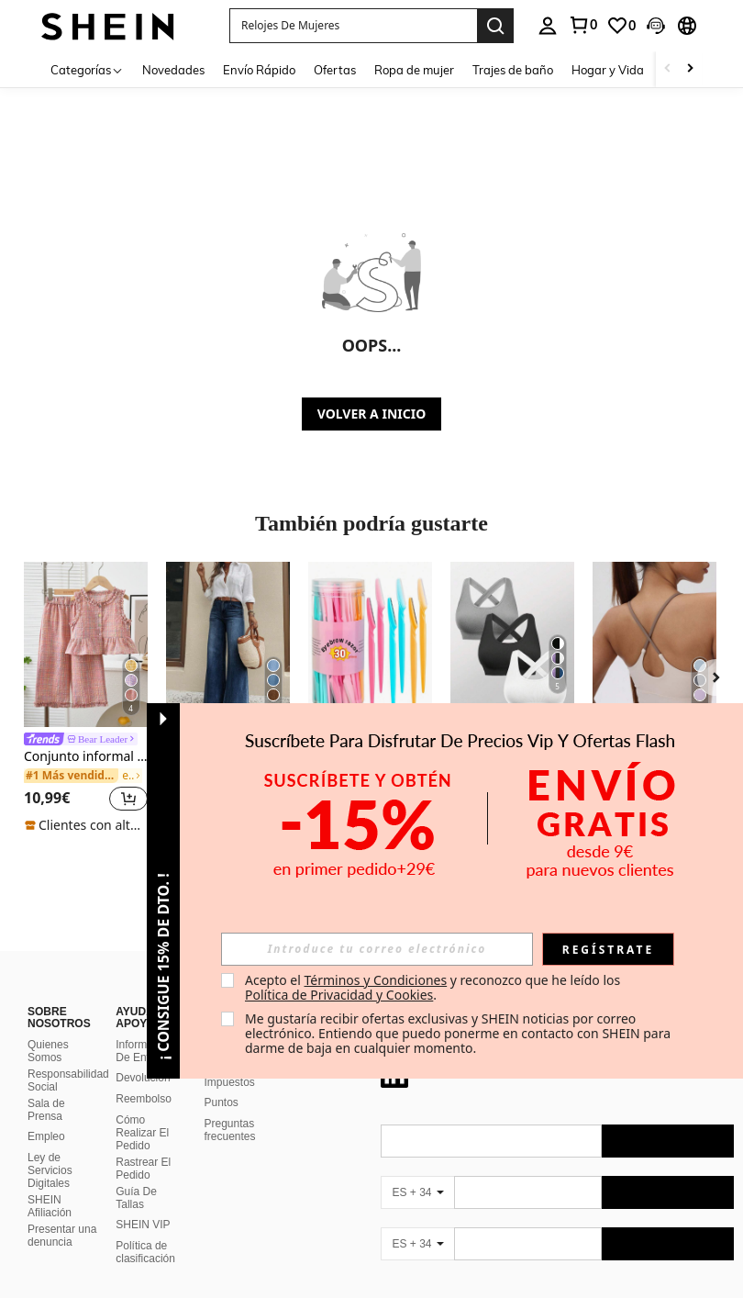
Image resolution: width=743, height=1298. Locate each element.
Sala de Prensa (46, 1088)
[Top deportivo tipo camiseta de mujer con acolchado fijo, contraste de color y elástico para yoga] (654, 644)
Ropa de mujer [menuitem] (414, 69)
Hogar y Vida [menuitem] (607, 69)
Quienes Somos (48, 1029)
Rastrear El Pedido (143, 1146)
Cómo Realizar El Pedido (142, 1110)
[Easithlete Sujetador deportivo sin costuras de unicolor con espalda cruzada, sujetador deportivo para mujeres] (512, 644)
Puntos (221, 1080)
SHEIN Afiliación (50, 1184)
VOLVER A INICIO (371, 413)
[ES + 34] (417, 1170)
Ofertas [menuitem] (335, 69)
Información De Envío (144, 1029)
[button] (353, 25)
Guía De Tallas (136, 1176)
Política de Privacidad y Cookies (339, 994)
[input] (377, 949)
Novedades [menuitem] (173, 69)
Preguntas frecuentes (230, 1108)
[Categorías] (87, 69)
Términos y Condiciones (375, 980)
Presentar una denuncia (62, 1213)
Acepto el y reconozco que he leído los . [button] (434, 987)
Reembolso (144, 1076)
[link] (621, 26)
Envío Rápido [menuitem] (259, 69)
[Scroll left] (667, 69)
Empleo (46, 1114)
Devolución (143, 1055)
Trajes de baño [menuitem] (512, 69)
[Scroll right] (689, 69)
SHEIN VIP (143, 1202)
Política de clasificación (145, 1230)
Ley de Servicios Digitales (50, 1148)
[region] (49, 797)
